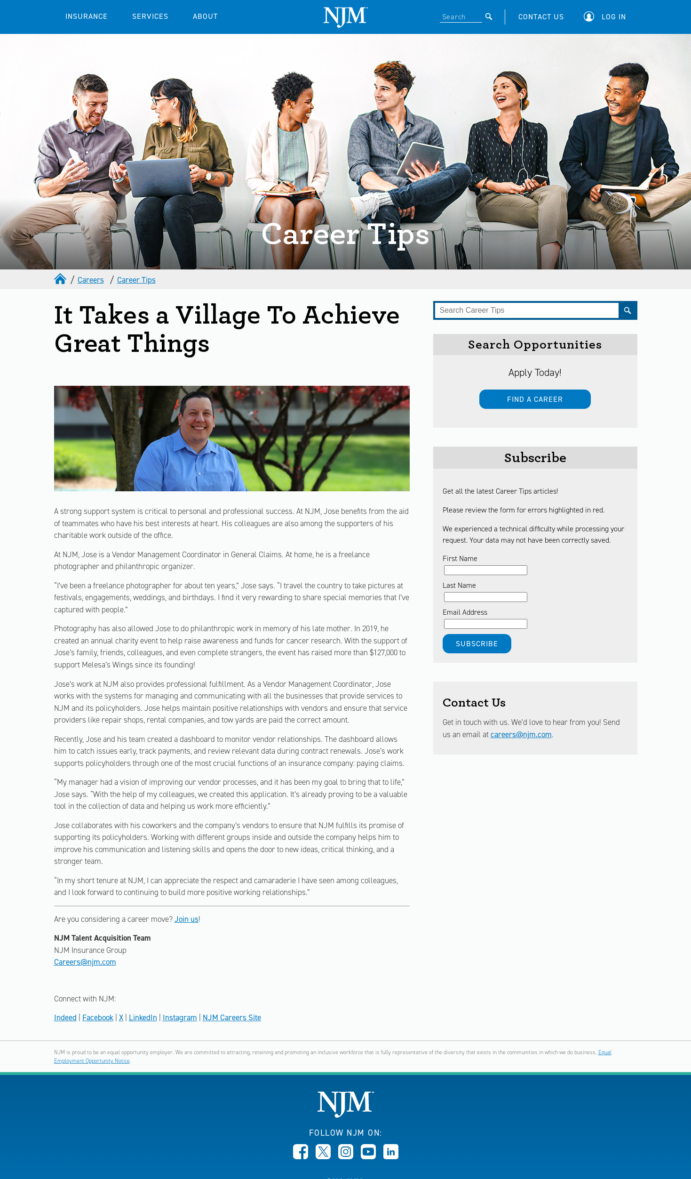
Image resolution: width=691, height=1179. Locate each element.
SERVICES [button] (150, 16)
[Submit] (488, 16)
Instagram (180, 1017)
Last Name (459, 585)
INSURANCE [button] (86, 16)
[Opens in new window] (300, 1156)
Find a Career (535, 399)
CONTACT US (541, 17)
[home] (61, 280)
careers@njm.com (521, 734)
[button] (607, 17)
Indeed (65, 1017)
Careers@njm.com (85, 962)
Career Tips (136, 280)
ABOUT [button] (205, 16)
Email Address (465, 612)
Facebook (97, 1017)
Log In (614, 17)
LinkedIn (143, 1017)
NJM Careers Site (232, 1017)
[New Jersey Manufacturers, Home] (345, 1115)
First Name (460, 558)
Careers (91, 280)
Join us (187, 919)
